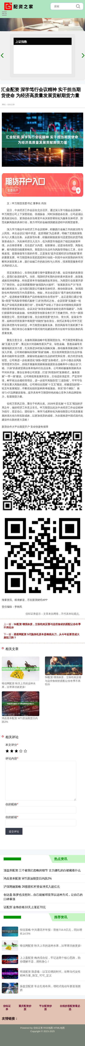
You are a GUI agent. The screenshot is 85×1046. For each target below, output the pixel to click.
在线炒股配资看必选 (70, 1008)
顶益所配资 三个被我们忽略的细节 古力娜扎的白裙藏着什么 (42, 870)
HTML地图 (59, 1028)
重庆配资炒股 (25, 1008)
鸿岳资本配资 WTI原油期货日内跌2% (28, 878)
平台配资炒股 (45, 1008)
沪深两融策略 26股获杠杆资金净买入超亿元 (32, 886)
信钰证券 (7, 1008)
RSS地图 (48, 1028)
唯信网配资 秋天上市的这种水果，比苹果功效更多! (50, 945)
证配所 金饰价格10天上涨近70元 (25, 907)
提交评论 (14, 831)
